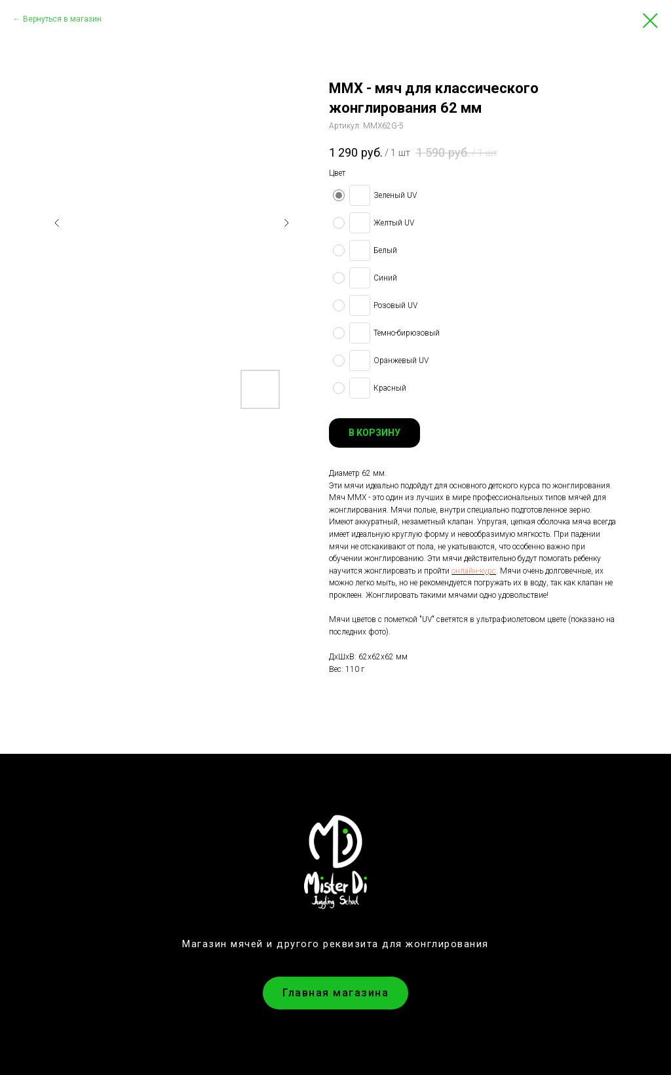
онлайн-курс (473, 571)
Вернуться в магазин (62, 19)
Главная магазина (335, 993)
